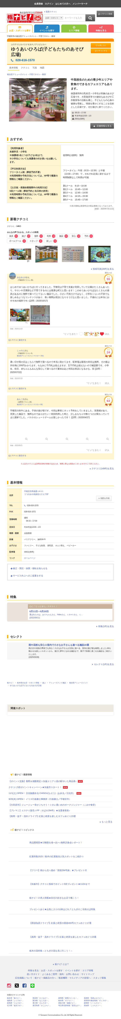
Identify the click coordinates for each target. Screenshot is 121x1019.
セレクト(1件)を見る (102, 664)
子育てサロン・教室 (37, 74)
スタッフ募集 (99, 978)
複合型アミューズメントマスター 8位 (30, 404)
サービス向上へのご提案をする (26, 575)
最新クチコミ (50, 12)
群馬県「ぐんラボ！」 (15, 1003)
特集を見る (101, 29)
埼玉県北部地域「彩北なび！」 (70, 1005)
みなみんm (21, 277)
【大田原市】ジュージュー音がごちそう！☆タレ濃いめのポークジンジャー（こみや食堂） (53, 805)
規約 (61, 974)
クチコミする (101, 51)
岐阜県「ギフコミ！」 (66, 1000)
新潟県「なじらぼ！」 (41, 1000)
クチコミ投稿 (105, 14)
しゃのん (20, 351)
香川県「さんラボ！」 (41, 1003)
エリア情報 (74, 29)
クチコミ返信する (17, 340)
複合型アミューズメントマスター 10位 (30, 356)
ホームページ (29, 558)
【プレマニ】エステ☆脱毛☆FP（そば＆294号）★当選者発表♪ (39, 810)
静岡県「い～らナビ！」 (93, 1003)
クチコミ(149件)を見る (101, 468)
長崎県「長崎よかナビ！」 (94, 998)
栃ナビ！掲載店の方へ (45, 978)
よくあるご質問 (49, 974)
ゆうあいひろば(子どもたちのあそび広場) (47, 52)
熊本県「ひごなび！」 (41, 998)
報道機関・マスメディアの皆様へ (74, 978)
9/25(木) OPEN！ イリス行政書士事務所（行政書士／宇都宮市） (40, 799)
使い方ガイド (33, 974)
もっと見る (105, 822)
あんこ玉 (20, 399)
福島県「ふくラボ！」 (15, 1000)
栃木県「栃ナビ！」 (14, 998)
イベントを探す (46, 29)
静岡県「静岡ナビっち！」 (68, 998)
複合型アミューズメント (17, 74)
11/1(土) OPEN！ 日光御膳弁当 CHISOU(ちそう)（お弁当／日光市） (42, 793)
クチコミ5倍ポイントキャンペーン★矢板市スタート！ (35, 787)
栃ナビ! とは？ (60, 964)
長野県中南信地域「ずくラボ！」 (96, 1000)
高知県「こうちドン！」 (93, 1005)
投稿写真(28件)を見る (102, 269)
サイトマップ (87, 974)
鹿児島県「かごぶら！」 (42, 1005)
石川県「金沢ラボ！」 (15, 1005)
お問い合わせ (72, 974)
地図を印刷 (104, 498)
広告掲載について (23, 978)
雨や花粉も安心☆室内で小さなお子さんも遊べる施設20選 (59, 645)
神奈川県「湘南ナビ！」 (67, 1003)
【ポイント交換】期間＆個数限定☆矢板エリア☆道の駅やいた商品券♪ (43, 781)
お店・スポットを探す (20, 29)
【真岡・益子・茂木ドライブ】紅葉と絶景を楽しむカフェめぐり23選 (42, 816)
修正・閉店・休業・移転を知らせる (28, 568)
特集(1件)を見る (105, 626)
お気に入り (100, 45)
